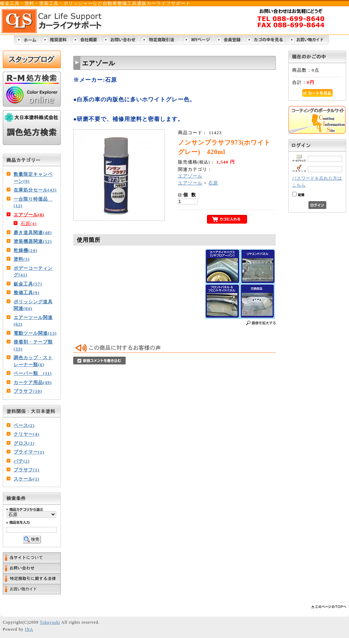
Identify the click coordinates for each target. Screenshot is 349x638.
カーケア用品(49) (33, 382)
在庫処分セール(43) (35, 190)
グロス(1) (24, 443)
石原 (213, 183)
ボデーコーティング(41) (33, 272)
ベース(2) (24, 425)
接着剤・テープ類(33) (33, 345)
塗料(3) (22, 259)
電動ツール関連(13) (35, 333)
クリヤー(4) (26, 434)
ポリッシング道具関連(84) (33, 305)
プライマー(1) (29, 452)
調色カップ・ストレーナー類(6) (33, 361)
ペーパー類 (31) (33, 373)
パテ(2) (22, 461)
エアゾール (190, 176)
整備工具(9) (26, 292)
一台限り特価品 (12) (33, 202)
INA (29, 629)
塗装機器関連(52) (33, 241)
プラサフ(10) (28, 391)
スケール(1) (26, 478)
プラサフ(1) (26, 469)
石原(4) (29, 223)
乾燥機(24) (25, 250)
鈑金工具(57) (28, 284)
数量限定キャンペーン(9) (33, 178)
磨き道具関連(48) (33, 232)
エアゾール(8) (29, 214)
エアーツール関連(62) (33, 321)
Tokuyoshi (50, 622)
